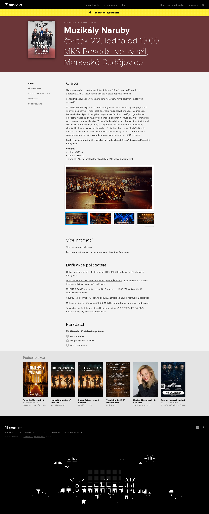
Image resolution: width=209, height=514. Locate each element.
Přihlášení (193, 5)
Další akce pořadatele (39, 94)
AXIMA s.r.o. (28, 437)
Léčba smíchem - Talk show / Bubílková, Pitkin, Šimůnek (94, 280)
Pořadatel (33, 99)
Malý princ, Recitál (75, 303)
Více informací (35, 88)
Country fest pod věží (77, 297)
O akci (31, 83)
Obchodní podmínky (73, 433)
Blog (123, 5)
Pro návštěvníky (91, 5)
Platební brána (39, 437)
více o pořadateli (78, 345)
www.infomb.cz (78, 336)
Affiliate (41, 433)
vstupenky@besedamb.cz (83, 340)
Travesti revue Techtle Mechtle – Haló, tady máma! (91, 308)
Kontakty (9, 433)
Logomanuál (55, 433)
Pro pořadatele (110, 5)
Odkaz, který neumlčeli (77, 272)
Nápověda (29, 433)
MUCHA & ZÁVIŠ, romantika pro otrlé (84, 289)
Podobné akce (35, 104)
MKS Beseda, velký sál (105, 51)
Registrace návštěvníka (171, 5)
